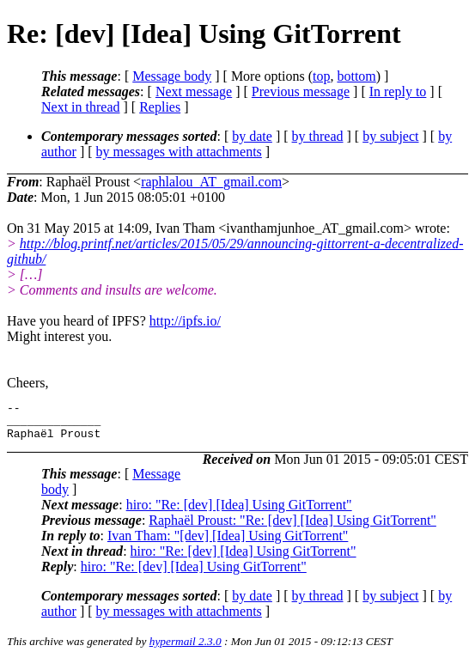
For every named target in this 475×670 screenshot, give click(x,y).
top (321, 76)
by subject (390, 136)
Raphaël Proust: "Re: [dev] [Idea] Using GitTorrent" (292, 528)
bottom (356, 76)
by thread (318, 136)
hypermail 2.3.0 (185, 649)
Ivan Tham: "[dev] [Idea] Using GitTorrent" (227, 543)
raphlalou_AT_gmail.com (211, 181)
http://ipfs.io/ (185, 321)
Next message (193, 91)
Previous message (301, 91)
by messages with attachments (179, 151)
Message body (171, 76)
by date (252, 136)
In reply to (398, 91)
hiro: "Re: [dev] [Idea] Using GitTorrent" (239, 512)
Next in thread (80, 107)
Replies (159, 107)
